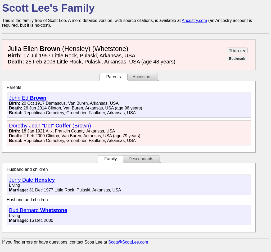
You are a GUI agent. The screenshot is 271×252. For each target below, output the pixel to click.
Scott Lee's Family (48, 8)
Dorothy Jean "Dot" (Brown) (50, 126)
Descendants (141, 159)
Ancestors (142, 77)
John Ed (27, 98)
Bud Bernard (38, 210)
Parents (113, 77)
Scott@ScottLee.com (128, 242)
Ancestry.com (194, 20)
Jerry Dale (32, 180)
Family (110, 159)
